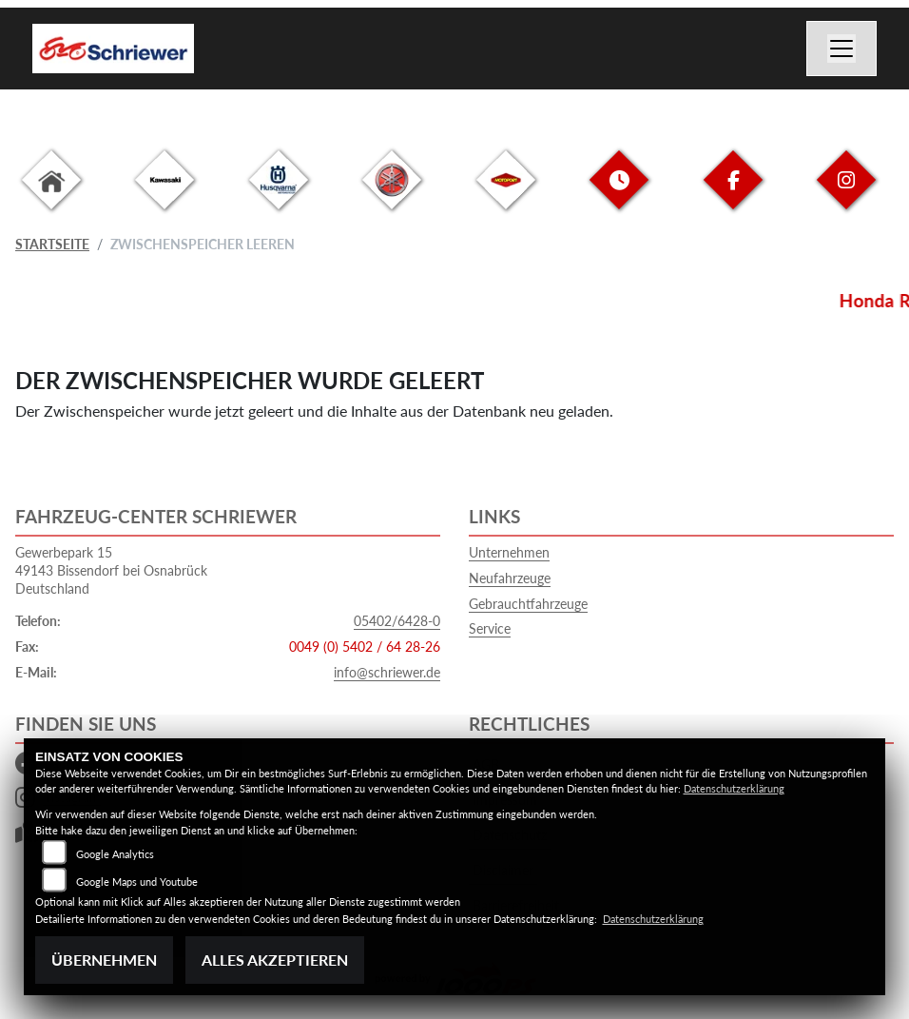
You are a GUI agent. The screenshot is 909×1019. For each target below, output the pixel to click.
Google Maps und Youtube (137, 881)
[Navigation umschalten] (841, 48)
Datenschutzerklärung (734, 788)
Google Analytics (115, 854)
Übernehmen (104, 959)
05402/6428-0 (397, 621)
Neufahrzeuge (510, 578)
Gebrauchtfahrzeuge (528, 604)
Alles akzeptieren (275, 959)
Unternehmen (509, 552)
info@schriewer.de (387, 672)
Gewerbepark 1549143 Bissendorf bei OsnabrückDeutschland (111, 570)
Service (490, 628)
